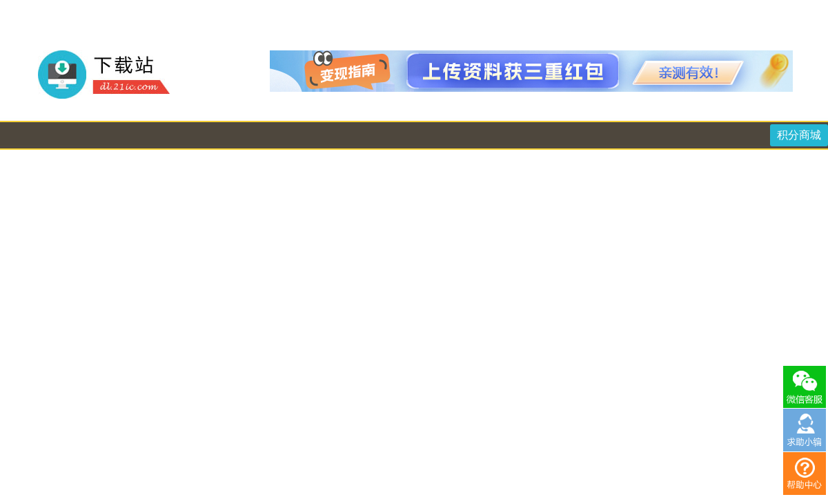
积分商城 (799, 135)
